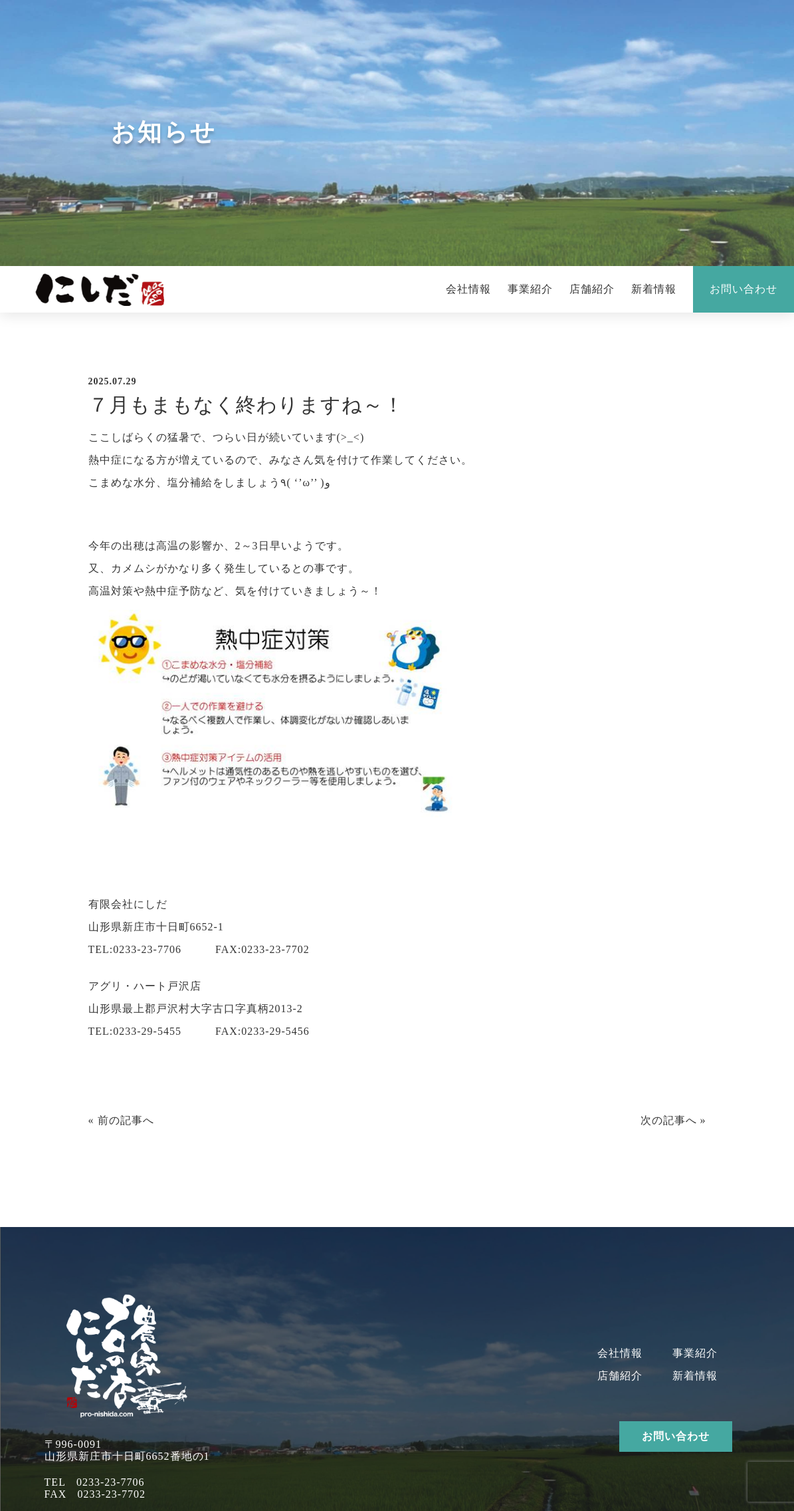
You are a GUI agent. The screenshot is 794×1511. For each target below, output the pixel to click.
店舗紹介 (592, 289)
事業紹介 (530, 289)
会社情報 (468, 289)
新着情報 (653, 289)
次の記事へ (669, 1120)
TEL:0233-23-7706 (134, 949)
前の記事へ (126, 1120)
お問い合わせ (743, 289)
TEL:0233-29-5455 (134, 1031)
